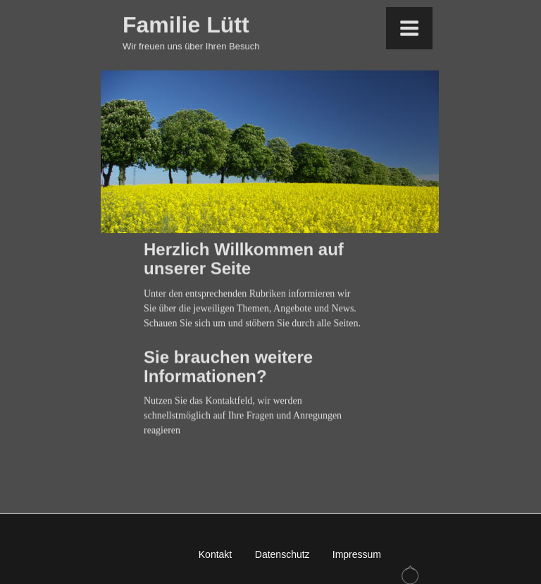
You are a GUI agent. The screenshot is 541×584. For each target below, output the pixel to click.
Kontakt (215, 554)
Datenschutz (282, 554)
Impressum (356, 554)
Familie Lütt (186, 22)
